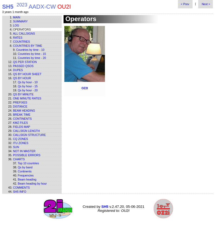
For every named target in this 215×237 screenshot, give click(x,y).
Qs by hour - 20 (28, 90)
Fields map (21, 126)
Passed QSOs (23, 66)
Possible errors (26, 155)
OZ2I (84, 88)
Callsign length (26, 130)
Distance (20, 106)
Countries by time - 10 (30, 49)
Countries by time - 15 (32, 53)
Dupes (18, 70)
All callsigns (24, 33)
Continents (22, 118)
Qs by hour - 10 (28, 82)
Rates (17, 37)
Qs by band (25, 167)
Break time (21, 114)
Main (16, 17)
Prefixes (20, 102)
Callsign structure (29, 134)
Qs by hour (22, 78)
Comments (21, 187)
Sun (16, 147)
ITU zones (20, 143)
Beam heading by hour (32, 183)
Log (16, 25)
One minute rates (27, 98)
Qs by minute (23, 94)
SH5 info (19, 191)
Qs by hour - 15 (28, 86)
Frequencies (26, 175)
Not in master (24, 151)
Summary (20, 21)
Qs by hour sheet (27, 74)
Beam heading (24, 110)
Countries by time (27, 45)
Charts (19, 159)
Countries (21, 41)
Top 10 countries (28, 163)
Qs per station (25, 62)
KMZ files (20, 122)
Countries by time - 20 (32, 57)
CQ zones (20, 139)
